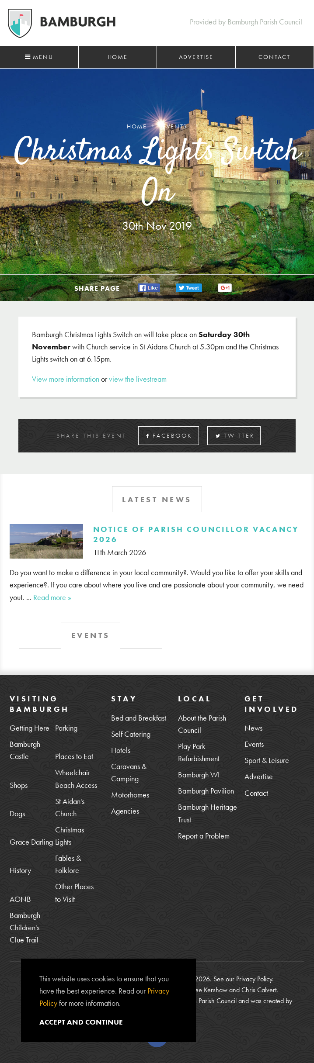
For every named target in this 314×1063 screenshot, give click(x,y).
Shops (19, 785)
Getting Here (29, 728)
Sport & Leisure (266, 760)
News (253, 728)
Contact (274, 57)
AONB (20, 899)
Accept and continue (81, 1022)
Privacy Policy (254, 979)
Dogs (17, 813)
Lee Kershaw (209, 989)
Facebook (169, 435)
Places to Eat (74, 756)
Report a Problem (204, 836)
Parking (66, 728)
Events (254, 744)
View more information (65, 379)
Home (118, 57)
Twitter (235, 435)
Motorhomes (130, 795)
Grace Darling (31, 842)
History (20, 870)
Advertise (196, 57)
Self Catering (130, 734)
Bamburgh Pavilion (206, 791)
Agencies (125, 811)
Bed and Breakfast (138, 718)
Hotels (120, 750)
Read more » (52, 597)
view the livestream (138, 379)
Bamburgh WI (199, 775)
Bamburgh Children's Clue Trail (25, 927)
